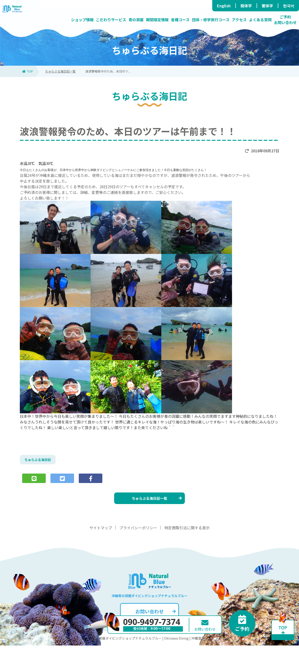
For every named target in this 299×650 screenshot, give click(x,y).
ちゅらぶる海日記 (40, 460)
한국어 (288, 6)
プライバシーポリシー (138, 532)
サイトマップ (100, 532)
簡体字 (246, 6)
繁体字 (267, 6)
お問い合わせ (155, 615)
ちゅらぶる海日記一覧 (60, 71)
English (224, 6)
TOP (27, 71)
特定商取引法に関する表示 (187, 532)
